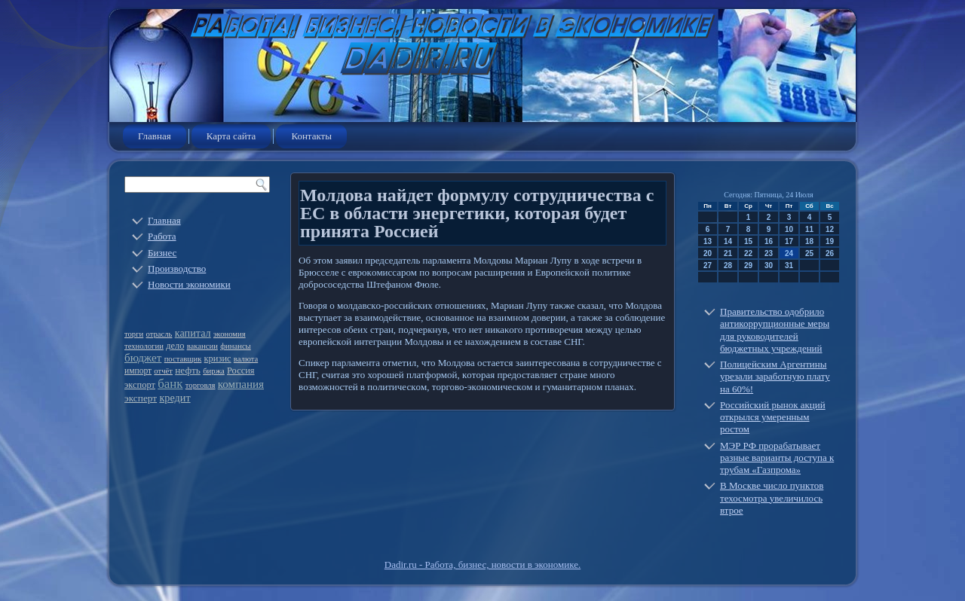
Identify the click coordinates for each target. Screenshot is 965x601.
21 (728, 253)
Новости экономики (189, 284)
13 (707, 241)
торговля (200, 385)
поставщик (183, 359)
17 (789, 241)
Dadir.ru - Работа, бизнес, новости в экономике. (482, 564)
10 (789, 229)
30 (768, 265)
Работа (162, 236)
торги (133, 334)
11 (809, 229)
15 (748, 241)
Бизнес (162, 252)
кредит (174, 398)
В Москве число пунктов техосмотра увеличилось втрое (771, 498)
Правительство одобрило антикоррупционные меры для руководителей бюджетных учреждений (774, 330)
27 (707, 265)
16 (768, 241)
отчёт (163, 371)
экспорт (139, 385)
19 (830, 241)
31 (789, 265)
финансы (235, 346)
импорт (138, 371)
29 (748, 265)
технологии (144, 346)
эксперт (140, 398)
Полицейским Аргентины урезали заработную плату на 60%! (775, 376)
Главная (154, 136)
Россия (241, 370)
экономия (229, 334)
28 (728, 265)
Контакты (311, 136)
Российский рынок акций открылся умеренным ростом (773, 417)
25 (809, 253)
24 (789, 253)
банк (170, 384)
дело (175, 345)
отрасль (159, 334)
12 (830, 229)
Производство (177, 268)
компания (241, 384)
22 (748, 253)
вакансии (202, 346)
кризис (217, 358)
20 (707, 253)
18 (809, 241)
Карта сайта (231, 136)
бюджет (142, 358)
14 (728, 241)
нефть (188, 370)
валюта (246, 359)
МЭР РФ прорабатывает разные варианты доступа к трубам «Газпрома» (777, 458)
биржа (214, 371)
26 (830, 253)
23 (768, 253)
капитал (193, 333)
